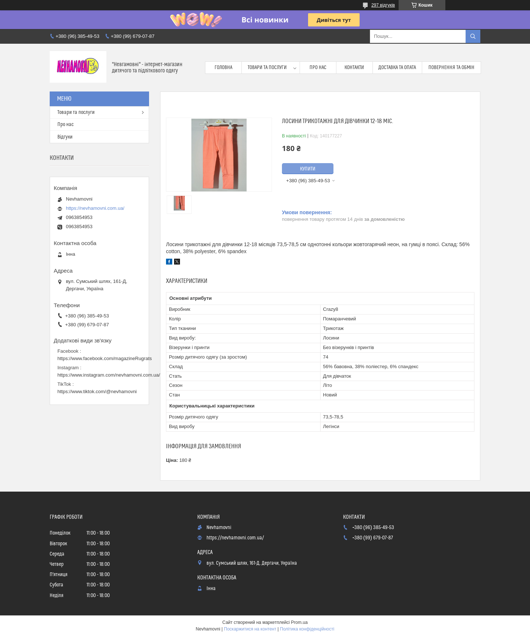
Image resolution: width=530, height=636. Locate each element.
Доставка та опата (397, 68)
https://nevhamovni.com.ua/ (95, 208)
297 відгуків (383, 5)
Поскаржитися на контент (250, 629)
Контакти (354, 68)
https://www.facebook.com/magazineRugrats (104, 358)
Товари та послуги (267, 68)
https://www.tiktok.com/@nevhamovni (97, 391)
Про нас (318, 68)
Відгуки (65, 137)
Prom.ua (299, 622)
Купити (307, 169)
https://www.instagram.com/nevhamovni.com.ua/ (108, 375)
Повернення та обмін (451, 68)
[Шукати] (473, 36)
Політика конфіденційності (307, 629)
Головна (223, 68)
